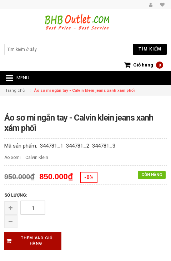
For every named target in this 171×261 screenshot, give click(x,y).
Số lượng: (15, 195)
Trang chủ (15, 90)
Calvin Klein (36, 157)
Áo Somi (12, 157)
